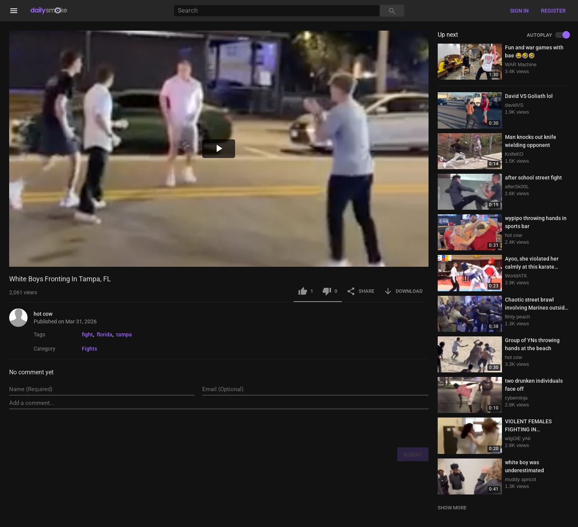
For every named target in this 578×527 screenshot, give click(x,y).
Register (553, 11)
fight (87, 334)
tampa (124, 334)
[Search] (277, 11)
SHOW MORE (452, 507)
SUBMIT (412, 455)
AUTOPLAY (548, 35)
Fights (89, 349)
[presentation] (370, 428)
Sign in (519, 11)
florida (104, 334)
